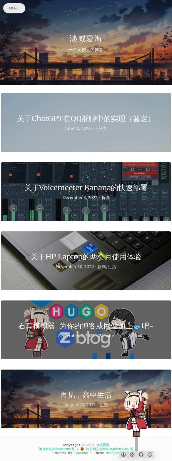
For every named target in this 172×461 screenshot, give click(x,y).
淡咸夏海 (102, 445)
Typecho (81, 453)
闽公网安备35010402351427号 (106, 449)
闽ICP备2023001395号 (56, 449)
